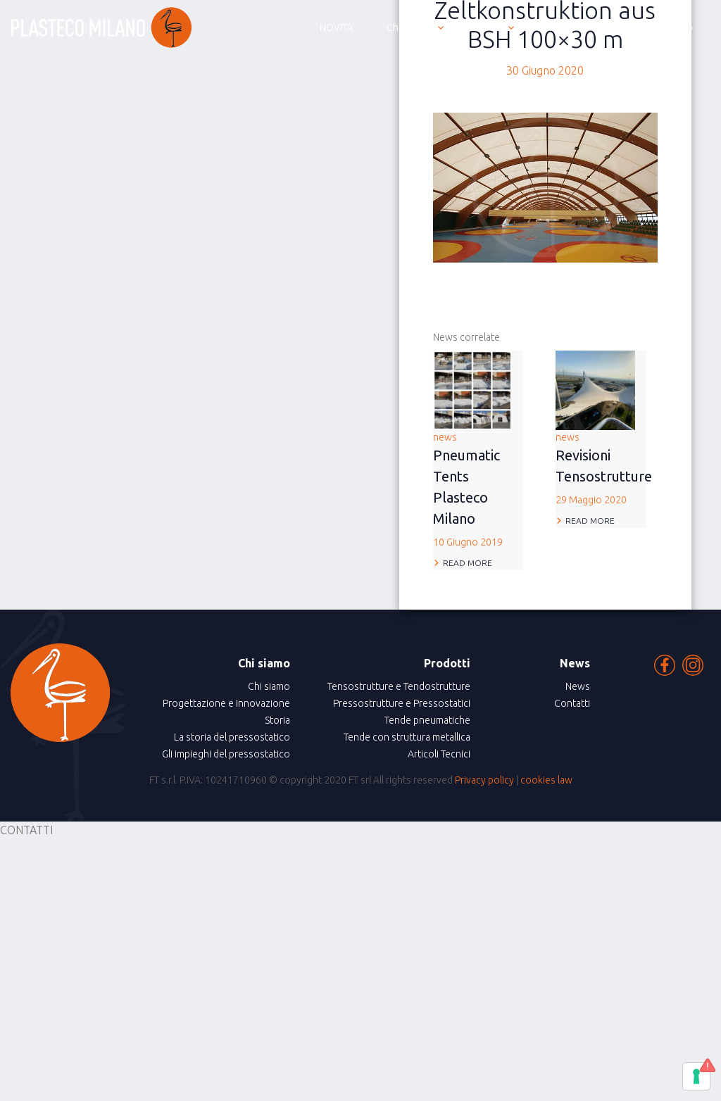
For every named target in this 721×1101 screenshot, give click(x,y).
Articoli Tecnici (439, 754)
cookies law (546, 780)
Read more (467, 562)
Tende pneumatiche (427, 720)
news (478, 491)
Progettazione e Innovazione (226, 703)
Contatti (572, 703)
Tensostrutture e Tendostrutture (398, 686)
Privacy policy (484, 780)
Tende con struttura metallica (407, 737)
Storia (277, 720)
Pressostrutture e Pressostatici (401, 703)
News (577, 686)
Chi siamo (269, 686)
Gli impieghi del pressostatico (226, 754)
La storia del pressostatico (232, 737)
